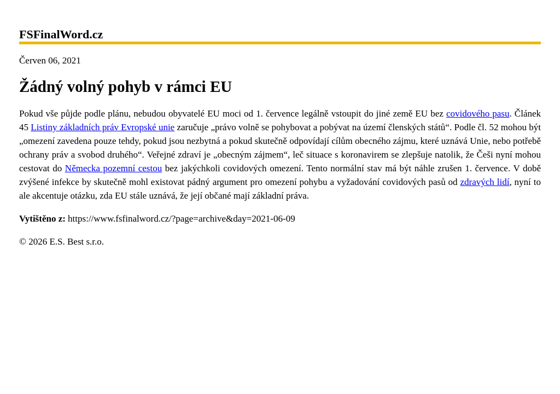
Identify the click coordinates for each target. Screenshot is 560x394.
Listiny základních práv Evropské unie (102, 127)
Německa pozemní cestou (113, 168)
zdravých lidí (485, 182)
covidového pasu (478, 113)
